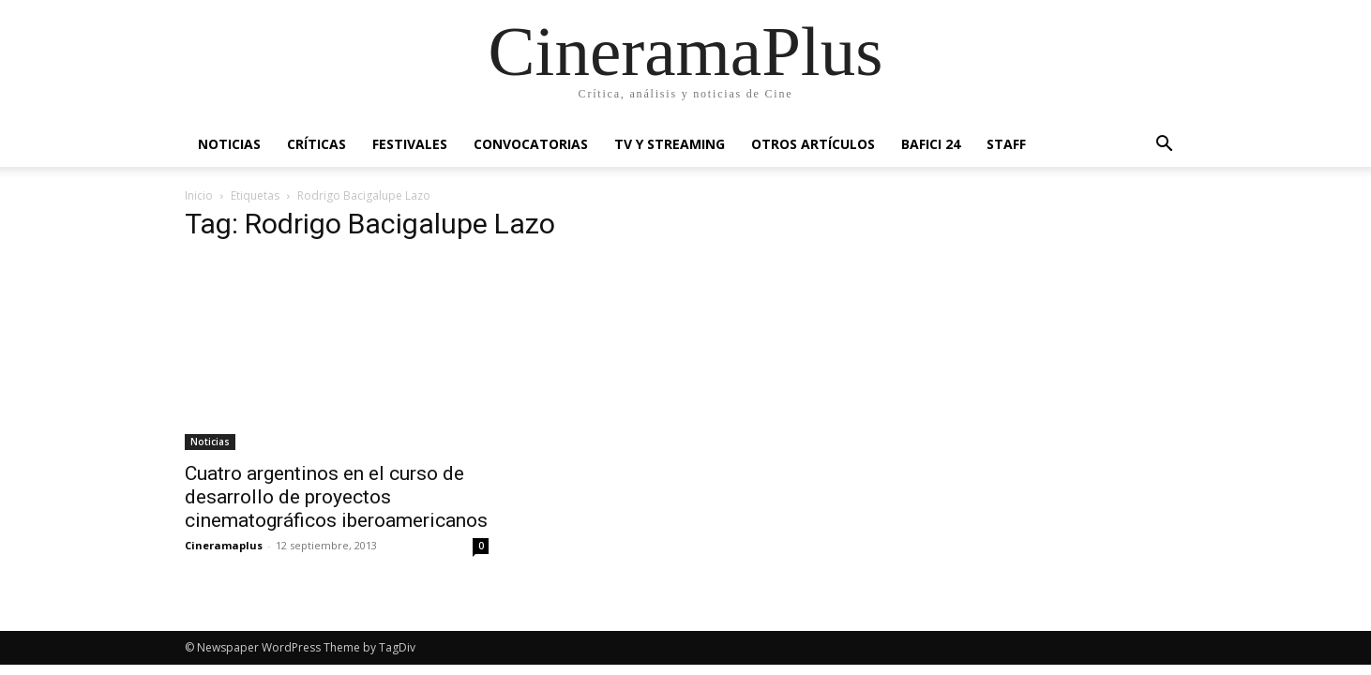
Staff (1006, 144)
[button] (1163, 146)
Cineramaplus (224, 545)
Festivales (409, 144)
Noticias (229, 144)
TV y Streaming (669, 144)
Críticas (316, 144)
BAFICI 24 (930, 144)
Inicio (199, 195)
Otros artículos (813, 144)
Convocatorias (531, 144)
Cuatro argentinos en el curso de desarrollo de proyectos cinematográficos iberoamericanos (336, 497)
